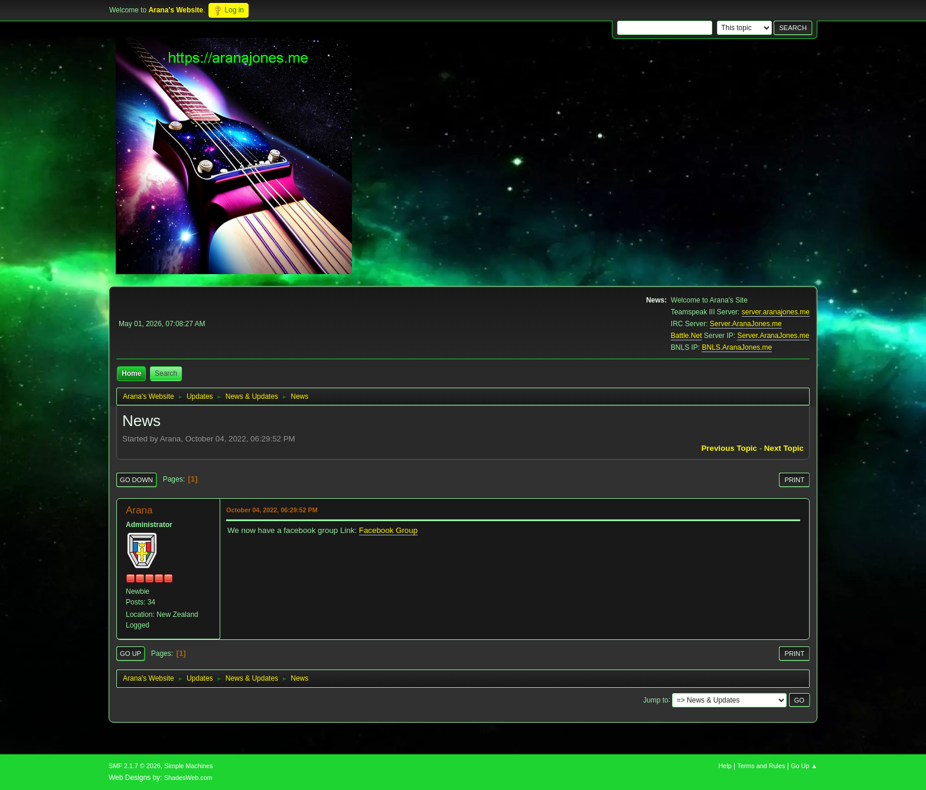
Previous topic (729, 448)
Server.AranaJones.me (746, 324)
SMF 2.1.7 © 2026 (135, 765)
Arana (139, 510)
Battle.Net (686, 335)
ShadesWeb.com (188, 777)
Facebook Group (388, 530)
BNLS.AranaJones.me (737, 347)
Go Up (130, 653)
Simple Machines (188, 765)
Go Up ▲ (804, 765)
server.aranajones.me (776, 312)
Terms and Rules (761, 765)
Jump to (656, 699)
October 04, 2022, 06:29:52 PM (272, 509)
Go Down (136, 479)
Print (794, 479)
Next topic (784, 448)
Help (725, 765)
